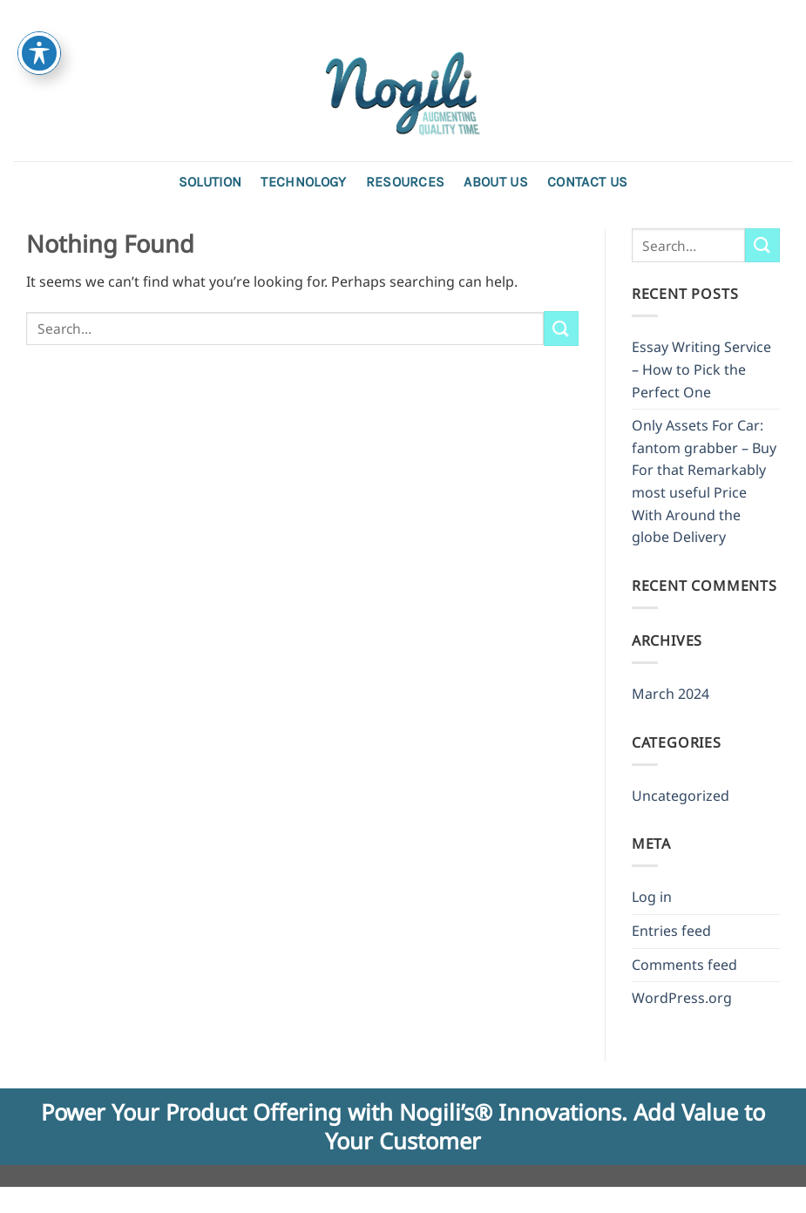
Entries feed (671, 930)
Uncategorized (680, 795)
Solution (210, 181)
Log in (652, 896)
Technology (303, 181)
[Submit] (561, 328)
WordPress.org (682, 997)
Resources (405, 181)
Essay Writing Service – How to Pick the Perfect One (701, 369)
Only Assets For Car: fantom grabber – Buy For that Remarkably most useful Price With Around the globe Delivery (704, 481)
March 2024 (670, 693)
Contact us (587, 181)
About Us (496, 181)
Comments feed (684, 964)
